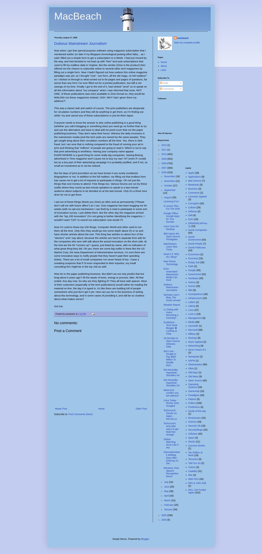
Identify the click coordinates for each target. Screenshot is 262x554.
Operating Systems (193, 385)
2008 (164, 163)
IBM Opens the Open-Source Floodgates (172, 236)
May (166, 491)
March (167, 500)
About (164, 66)
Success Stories (196, 445)
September (169, 190)
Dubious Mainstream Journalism (80, 43)
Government (194, 274)
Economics (194, 254)
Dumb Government (194, 238)
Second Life (194, 425)
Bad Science (195, 180)
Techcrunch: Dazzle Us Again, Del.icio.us (170, 414)
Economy (193, 258)
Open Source (195, 380)
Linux (191, 310)
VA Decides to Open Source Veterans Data (172, 342)
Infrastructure (195, 298)
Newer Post (61, 408)
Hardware (193, 278)
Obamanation (195, 364)
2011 (164, 149)
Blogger (145, 539)
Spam (191, 437)
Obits (191, 368)
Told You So (194, 463)
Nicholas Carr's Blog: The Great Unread (172, 297)
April (166, 495)
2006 (164, 172)
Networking (194, 345)
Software (193, 433)
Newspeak (193, 356)
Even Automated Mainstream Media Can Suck (171, 274)
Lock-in (192, 314)
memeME (193, 326)
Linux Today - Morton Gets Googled (171, 403)
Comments (167, 89)
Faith (190, 266)
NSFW (191, 360)
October (168, 185)
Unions (192, 467)
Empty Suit (194, 262)
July (166, 482)
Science (192, 421)
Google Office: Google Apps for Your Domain (171, 217)
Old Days (193, 372)
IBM (190, 290)
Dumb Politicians (197, 247)
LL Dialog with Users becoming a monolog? (171, 313)
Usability (192, 471)
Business (193, 188)
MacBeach (77, 16)
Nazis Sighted (195, 342)
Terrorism (193, 459)
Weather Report (172, 304)
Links (163, 70)
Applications (194, 176)
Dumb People (195, 243)
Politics (192, 403)
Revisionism (194, 418)
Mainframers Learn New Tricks (170, 247)
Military (192, 334)
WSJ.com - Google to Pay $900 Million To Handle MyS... (170, 358)
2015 (164, 145)
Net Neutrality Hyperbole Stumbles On (172, 372)
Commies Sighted (197, 196)
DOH (190, 219)
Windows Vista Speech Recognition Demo (171, 472)
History (192, 282)
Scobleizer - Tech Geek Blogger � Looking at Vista (170, 328)
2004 (164, 519)
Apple (191, 173)
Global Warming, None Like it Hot (171, 443)
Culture (192, 207)
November (169, 181)
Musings (192, 338)
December (169, 176)
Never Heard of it (197, 349)
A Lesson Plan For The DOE (172, 207)
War (190, 475)
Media (191, 322)
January (168, 509)
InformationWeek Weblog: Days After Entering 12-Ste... (172, 458)
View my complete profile (187, 42)
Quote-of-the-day (197, 411)
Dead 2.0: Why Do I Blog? (171, 255)
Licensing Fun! (171, 201)
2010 (164, 154)
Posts (164, 83)
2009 (164, 158)
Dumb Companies (197, 230)
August (168, 197)
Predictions (194, 407)
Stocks (191, 441)
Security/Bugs (195, 429)
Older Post (141, 408)
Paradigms (194, 395)
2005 (164, 515)
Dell (190, 215)
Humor (191, 286)
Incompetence (195, 294)
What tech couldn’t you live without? (171, 393)
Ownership (194, 391)
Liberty (191, 306)
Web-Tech (193, 479)
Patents (192, 399)
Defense (192, 211)
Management (195, 318)
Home (101, 408)
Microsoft (193, 330)
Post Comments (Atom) (81, 414)
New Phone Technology (171, 263)
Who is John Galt (197, 483)
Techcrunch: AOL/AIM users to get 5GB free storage (171, 429)
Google (192, 270)
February (169, 505)
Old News (193, 376)
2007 (164, 168)
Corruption (193, 203)
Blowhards (193, 184)
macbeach (183, 38)
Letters (191, 302)
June (167, 486)
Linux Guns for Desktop (171, 227)
